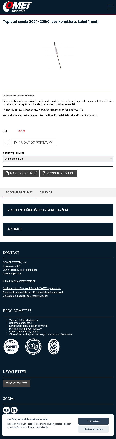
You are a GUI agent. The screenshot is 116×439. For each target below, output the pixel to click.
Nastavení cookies (93, 429)
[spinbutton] (6, 143)
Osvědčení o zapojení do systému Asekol (25, 295)
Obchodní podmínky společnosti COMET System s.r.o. (32, 288)
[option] (58, 56)
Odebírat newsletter (16, 383)
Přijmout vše (93, 421)
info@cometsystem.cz (23, 281)
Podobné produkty (19, 192)
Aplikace (46, 192)
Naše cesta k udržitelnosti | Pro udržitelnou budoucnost (33, 292)
